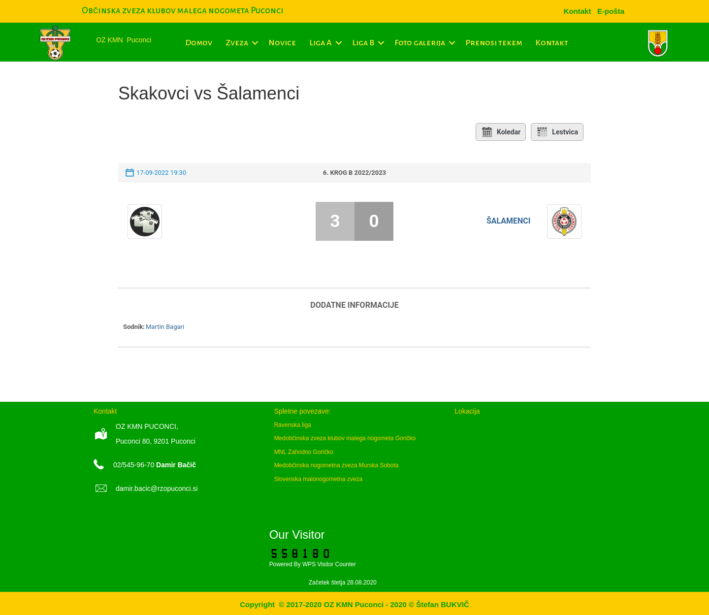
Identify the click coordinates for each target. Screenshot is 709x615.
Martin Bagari (165, 326)
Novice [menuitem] (282, 42)
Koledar (500, 132)
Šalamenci (508, 221)
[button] (254, 43)
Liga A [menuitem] (320, 42)
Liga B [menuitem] (363, 42)
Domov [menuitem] (198, 42)
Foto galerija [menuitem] (419, 42)
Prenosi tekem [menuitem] (493, 42)
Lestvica (557, 132)
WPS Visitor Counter (329, 564)
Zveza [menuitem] (237, 42)
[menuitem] (610, 11)
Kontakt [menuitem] (551, 42)
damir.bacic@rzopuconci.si (157, 488)
